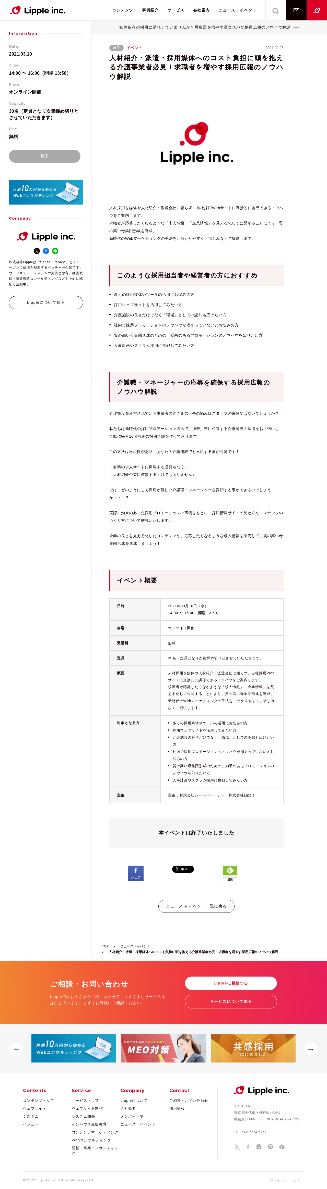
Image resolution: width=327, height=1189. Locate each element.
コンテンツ (122, 10)
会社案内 (201, 10)
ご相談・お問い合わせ (188, 1100)
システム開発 (83, 1116)
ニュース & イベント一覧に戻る (196, 906)
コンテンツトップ (38, 1100)
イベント (135, 48)
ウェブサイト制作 (87, 1108)
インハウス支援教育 (89, 1124)
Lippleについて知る (46, 302)
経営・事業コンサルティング (95, 1150)
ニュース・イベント (238, 10)
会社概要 (128, 1108)
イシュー (31, 1124)
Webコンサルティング (91, 1140)
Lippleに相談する (231, 983)
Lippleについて (134, 1100)
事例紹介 (150, 10)
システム (31, 1116)
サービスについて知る (231, 1001)
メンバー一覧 (132, 1116)
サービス (176, 10)
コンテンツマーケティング (95, 1132)
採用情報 (177, 1108)
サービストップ (85, 1100)
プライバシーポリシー (287, 1180)
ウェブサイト (34, 1108)
